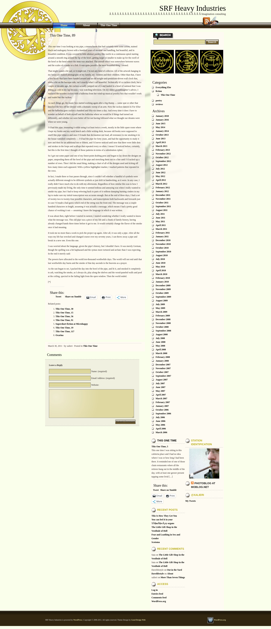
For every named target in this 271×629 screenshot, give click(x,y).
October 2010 (162, 248)
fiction (159, 91)
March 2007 (161, 398)
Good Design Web (138, 620)
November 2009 (163, 289)
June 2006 (160, 421)
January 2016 (162, 119)
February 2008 (163, 357)
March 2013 (161, 146)
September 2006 (163, 413)
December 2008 (163, 319)
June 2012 (160, 172)
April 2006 (161, 428)
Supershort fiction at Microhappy (72, 324)
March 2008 (161, 353)
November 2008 (163, 323)
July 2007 (160, 383)
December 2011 (163, 195)
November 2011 (163, 199)
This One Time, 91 (64, 320)
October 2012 (162, 157)
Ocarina (59, 335)
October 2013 (162, 135)
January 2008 (162, 361)
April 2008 (161, 349)
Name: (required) (99, 371)
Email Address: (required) (103, 378)
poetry (159, 100)
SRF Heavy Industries (192, 8)
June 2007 (160, 387)
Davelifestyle (157, 573)
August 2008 (162, 334)
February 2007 (163, 402)
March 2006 (161, 432)
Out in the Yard (174, 570)
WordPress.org (158, 601)
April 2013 (161, 142)
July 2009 (160, 304)
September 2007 (163, 376)
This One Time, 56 (64, 316)
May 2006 (160, 425)
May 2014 (160, 127)
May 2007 (160, 391)
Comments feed (159, 597)
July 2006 (160, 417)
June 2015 (160, 123)
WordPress (77, 620)
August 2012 (162, 165)
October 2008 (162, 327)
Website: (95, 385)
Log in (154, 590)
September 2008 (163, 330)
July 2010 (160, 259)
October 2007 (162, 372)
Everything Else (163, 87)
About (86, 25)
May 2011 (160, 221)
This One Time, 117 (65, 331)
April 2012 (161, 180)
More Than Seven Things (173, 577)
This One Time (108, 25)
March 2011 (161, 229)
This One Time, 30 (64, 309)
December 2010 (163, 240)
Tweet (58, 296)
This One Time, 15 (64, 312)
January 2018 (162, 116)
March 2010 (161, 274)
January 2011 (162, 236)
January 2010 (162, 281)
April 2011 (161, 225)
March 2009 (161, 312)
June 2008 (160, 342)
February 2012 (163, 187)
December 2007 (163, 364)
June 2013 (160, 138)
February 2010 (163, 278)
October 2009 (162, 293)
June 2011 (160, 217)
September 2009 (163, 296)
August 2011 (161, 210)
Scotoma (155, 542)
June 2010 (160, 263)
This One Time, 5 (159, 446)
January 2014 (162, 131)
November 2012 (163, 153)
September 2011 (163, 206)
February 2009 (163, 315)
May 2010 (160, 266)
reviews (159, 104)
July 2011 (160, 214)
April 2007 (161, 394)
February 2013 (163, 150)
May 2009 (160, 308)
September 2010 (163, 251)
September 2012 (163, 161)
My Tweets (190, 501)
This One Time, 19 (64, 327)
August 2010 (162, 255)
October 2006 (162, 409)
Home (64, 25)
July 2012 (160, 168)
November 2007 (163, 368)
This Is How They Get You (164, 515)
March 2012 (161, 183)
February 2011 (163, 232)
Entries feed (157, 593)
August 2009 (162, 300)
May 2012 (160, 176)
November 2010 (163, 244)
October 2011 (162, 202)
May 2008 (160, 345)
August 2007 (162, 379)
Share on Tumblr (73, 296)
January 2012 (162, 191)
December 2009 (163, 285)
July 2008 (160, 338)
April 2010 (161, 270)
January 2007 (162, 406)
